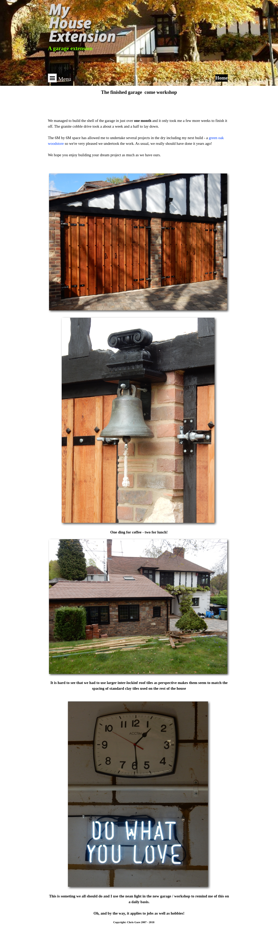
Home (221, 78)
